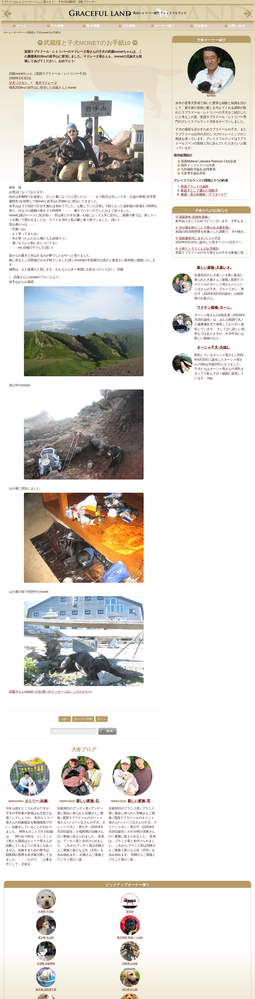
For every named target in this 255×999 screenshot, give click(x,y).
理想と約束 (12, 982)
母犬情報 (93, 26)
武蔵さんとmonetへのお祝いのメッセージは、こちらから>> (50, 691)
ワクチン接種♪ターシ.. (214, 308)
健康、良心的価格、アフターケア (204, 194)
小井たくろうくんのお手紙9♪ (199, 248)
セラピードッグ (110, 982)
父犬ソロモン (20, 82)
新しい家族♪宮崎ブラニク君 (149, 801)
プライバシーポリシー (153, 982)
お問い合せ (236, 26)
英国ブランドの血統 (195, 186)
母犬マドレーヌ (46, 82)
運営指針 (134, 982)
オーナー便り (165, 26)
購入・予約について (60, 982)
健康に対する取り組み (33, 982)
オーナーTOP (83, 719)
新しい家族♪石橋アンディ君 (98, 801)
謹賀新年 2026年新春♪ (194, 217)
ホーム (21, 26)
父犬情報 (129, 26)
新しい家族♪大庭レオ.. (214, 268)
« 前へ (64, 719)
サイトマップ (191, 982)
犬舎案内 (200, 26)
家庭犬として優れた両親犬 (199, 190)
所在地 (95, 982)
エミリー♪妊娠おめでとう (45, 801)
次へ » (101, 719)
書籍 (123, 982)
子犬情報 (57, 26)
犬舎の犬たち (81, 982)
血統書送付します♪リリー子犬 (200, 238)
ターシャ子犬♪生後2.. (213, 348)
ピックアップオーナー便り (127, 885)
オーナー (19, 32)
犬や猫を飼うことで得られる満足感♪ (204, 227)
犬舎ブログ (83, 749)
